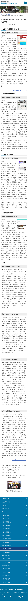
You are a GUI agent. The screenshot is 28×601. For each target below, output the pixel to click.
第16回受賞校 (7, 532)
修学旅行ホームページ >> (20, 90)
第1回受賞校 (6, 582)
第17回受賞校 (7, 528)
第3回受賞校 (6, 575)
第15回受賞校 (7, 535)
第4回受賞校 (6, 572)
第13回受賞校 (7, 542)
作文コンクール (5, 508)
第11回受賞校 (7, 548)
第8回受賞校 (6, 558)
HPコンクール (5, 512)
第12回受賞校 (7, 545)
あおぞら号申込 (5, 502)
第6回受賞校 (6, 565)
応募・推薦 (6, 515)
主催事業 (8, 14)
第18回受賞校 (7, 525)
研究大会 (3, 505)
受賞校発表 (6, 518)
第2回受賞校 (6, 579)
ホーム (2, 14)
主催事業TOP (5, 498)
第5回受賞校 (6, 569)
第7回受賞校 (6, 562)
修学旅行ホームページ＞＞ (19, 460)
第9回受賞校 (6, 555)
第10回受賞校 (7, 552)
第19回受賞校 (7, 522)
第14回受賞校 (7, 538)
